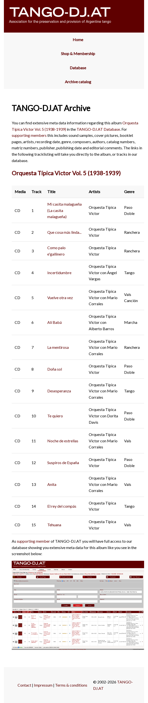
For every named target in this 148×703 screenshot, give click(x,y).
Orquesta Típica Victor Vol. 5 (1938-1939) (66, 172)
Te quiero (55, 415)
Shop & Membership (78, 53)
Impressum (43, 685)
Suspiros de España (63, 462)
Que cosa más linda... (64, 232)
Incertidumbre (59, 272)
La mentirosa (58, 347)
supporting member (33, 541)
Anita (51, 484)
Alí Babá (54, 322)
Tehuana (54, 524)
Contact (24, 685)
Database (78, 67)
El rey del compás (61, 506)
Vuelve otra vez (60, 297)
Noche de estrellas (62, 440)
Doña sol (54, 369)
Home (78, 39)
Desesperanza (59, 390)
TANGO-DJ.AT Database (98, 129)
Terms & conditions (71, 685)
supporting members (29, 135)
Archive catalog (78, 81)
